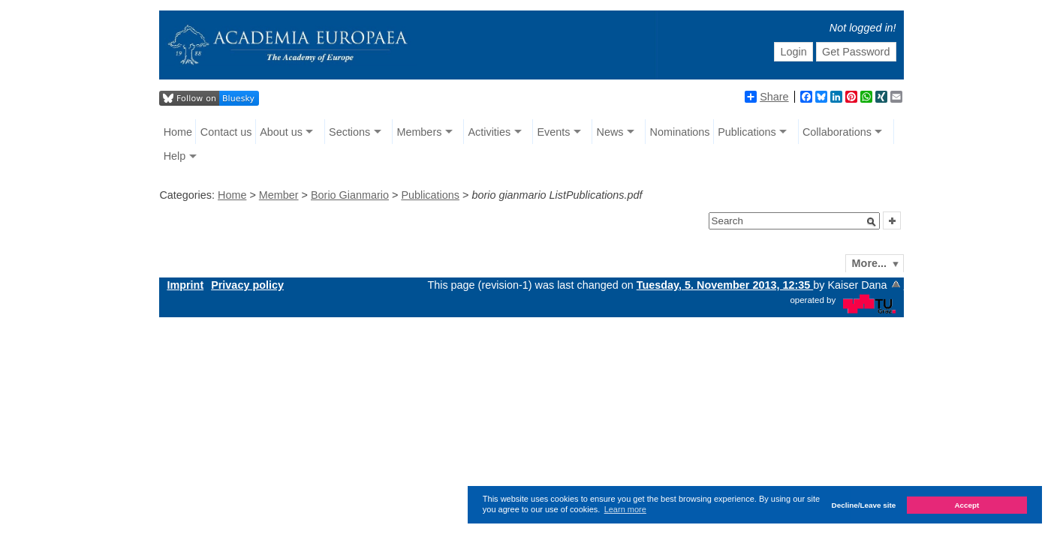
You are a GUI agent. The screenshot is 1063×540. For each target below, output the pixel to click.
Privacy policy (247, 285)
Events (553, 132)
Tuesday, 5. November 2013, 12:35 (725, 285)
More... (869, 263)
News (609, 132)
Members (418, 132)
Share (766, 97)
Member (279, 195)
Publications (747, 132)
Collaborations (837, 132)
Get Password (856, 52)
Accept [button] (966, 505)
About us (281, 132)
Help (175, 156)
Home (178, 132)
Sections (349, 132)
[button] (872, 222)
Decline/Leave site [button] (864, 505)
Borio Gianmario (350, 195)
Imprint (185, 285)
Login (793, 52)
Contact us (226, 132)
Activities (489, 132)
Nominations (680, 132)
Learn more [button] (625, 509)
